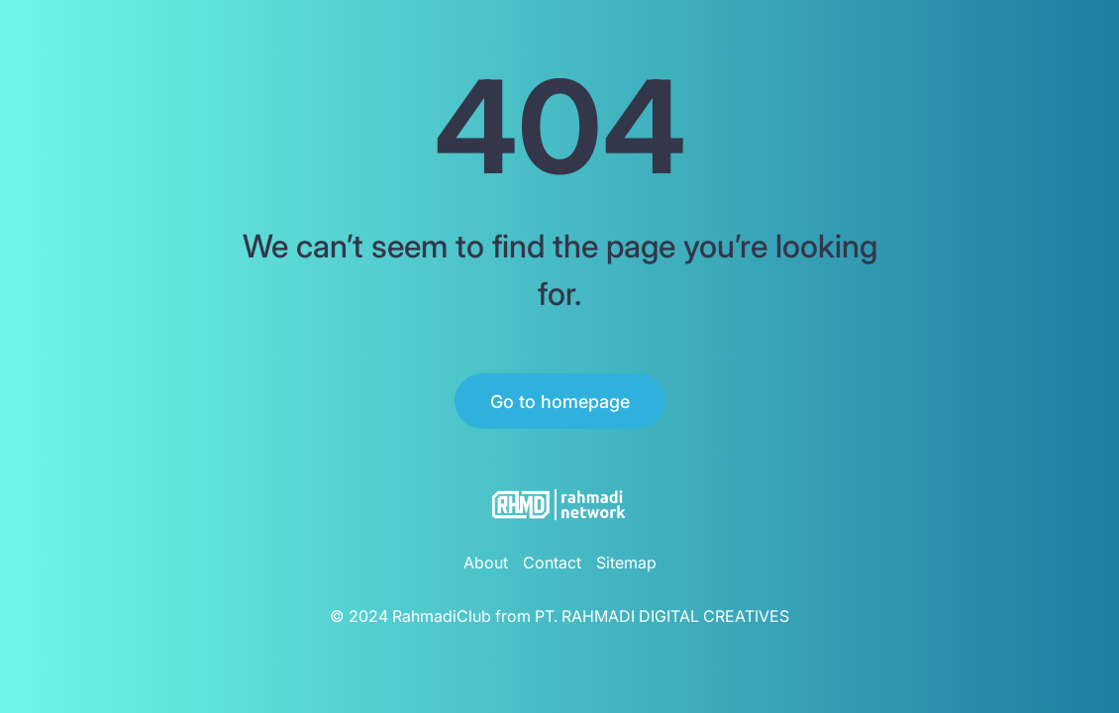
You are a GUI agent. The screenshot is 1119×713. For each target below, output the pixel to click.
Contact (552, 562)
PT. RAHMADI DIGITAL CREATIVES (662, 616)
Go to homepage (560, 401)
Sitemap (626, 562)
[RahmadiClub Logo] (559, 504)
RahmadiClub (441, 616)
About (485, 562)
